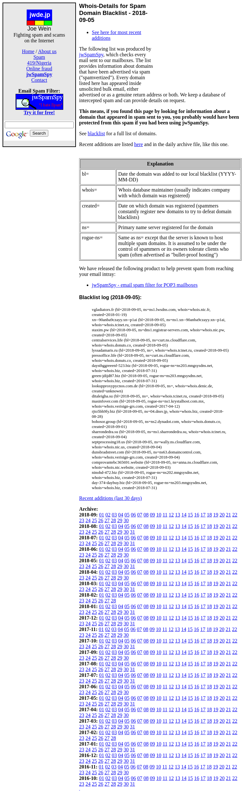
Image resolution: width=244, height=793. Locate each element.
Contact (39, 80)
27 (107, 520)
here (138, 144)
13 (177, 514)
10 (158, 514)
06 (133, 514)
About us (47, 51)
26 (100, 520)
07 (139, 514)
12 (171, 514)
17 (203, 514)
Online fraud (39, 68)
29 (119, 520)
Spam (39, 57)
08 (146, 514)
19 (215, 514)
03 (114, 514)
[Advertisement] (39, 242)
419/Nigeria (39, 63)
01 (101, 514)
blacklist (96, 133)
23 (81, 520)
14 (183, 514)
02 (108, 514)
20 (222, 514)
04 (120, 514)
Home (28, 51)
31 (132, 532)
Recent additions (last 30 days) (110, 498)
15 (190, 514)
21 (228, 514)
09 (152, 514)
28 (113, 520)
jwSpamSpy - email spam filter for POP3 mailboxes (145, 285)
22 (234, 514)
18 (209, 514)
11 (165, 514)
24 (88, 520)
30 (126, 520)
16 (196, 514)
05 (127, 514)
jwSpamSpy (91, 54)
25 (94, 520)
